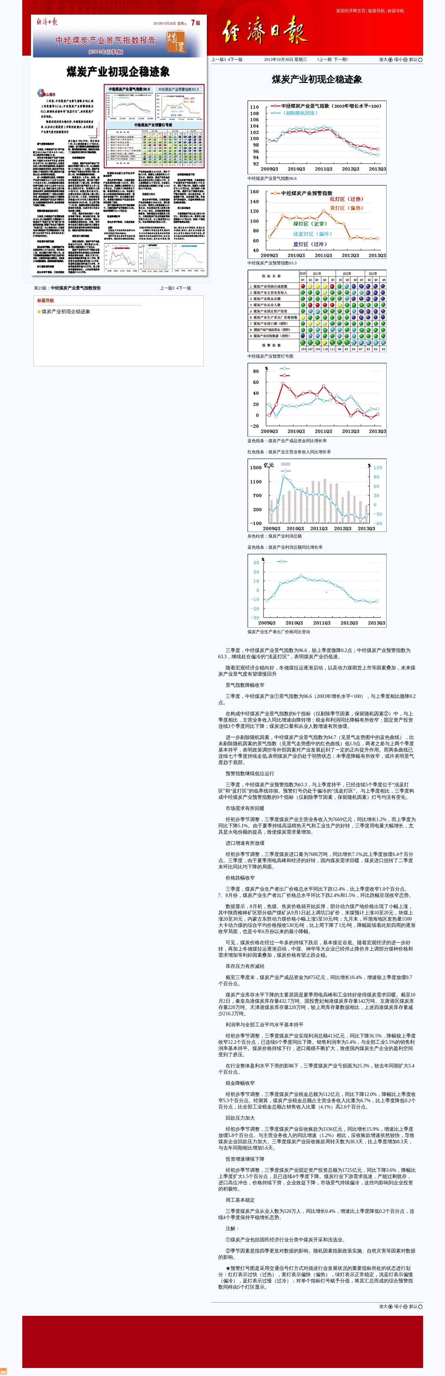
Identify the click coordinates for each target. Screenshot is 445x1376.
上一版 (167, 288)
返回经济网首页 (350, 10)
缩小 (401, 59)
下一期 (340, 59)
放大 (386, 59)
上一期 (325, 59)
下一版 (184, 288)
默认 (416, 59)
